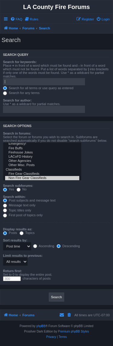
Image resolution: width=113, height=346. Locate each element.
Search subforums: (18, 185)
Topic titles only (17, 210)
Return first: (12, 271)
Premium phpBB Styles (73, 331)
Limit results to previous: (22, 255)
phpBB (41, 326)
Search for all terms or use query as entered (38, 88)
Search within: (14, 197)
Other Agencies (42, 161)
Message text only (19, 205)
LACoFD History (42, 157)
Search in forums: (17, 133)
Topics (27, 233)
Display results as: (17, 229)
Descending (68, 246)
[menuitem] (16, 19)
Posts (10, 233)
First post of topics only (23, 215)
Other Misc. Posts (42, 165)
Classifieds (42, 170)
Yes (8, 189)
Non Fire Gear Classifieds (42, 178)
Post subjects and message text (29, 200)
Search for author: (17, 100)
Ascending (43, 246)
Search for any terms (21, 93)
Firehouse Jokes (42, 152)
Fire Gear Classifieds (42, 174)
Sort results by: (15, 240)
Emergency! (42, 144)
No (22, 189)
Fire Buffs (42, 148)
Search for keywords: (20, 62)
